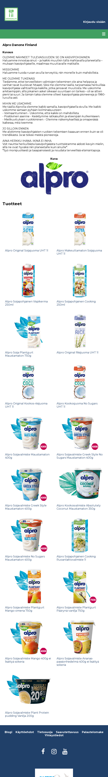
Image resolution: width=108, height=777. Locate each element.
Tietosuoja (45, 732)
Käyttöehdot (25, 732)
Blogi (8, 732)
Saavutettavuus (67, 732)
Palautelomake (92, 732)
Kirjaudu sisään (94, 21)
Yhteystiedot (54, 735)
